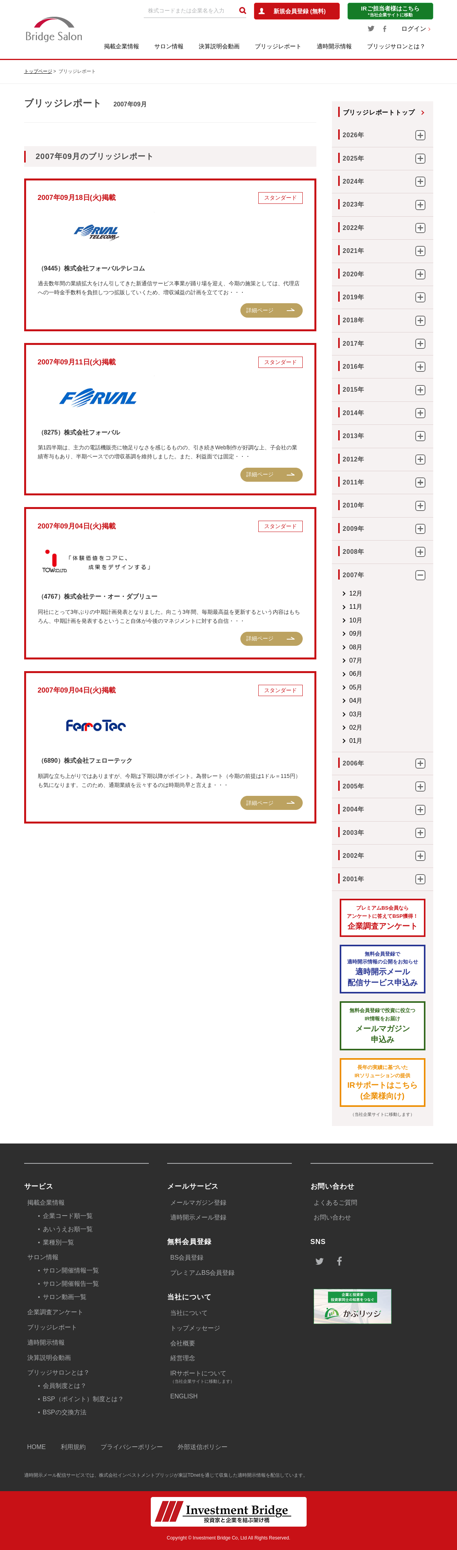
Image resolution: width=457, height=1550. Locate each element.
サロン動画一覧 (64, 1297)
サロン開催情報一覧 (71, 1270)
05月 (356, 687)
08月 (356, 647)
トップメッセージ (195, 1328)
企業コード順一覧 (68, 1215)
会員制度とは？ (64, 1385)
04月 (356, 700)
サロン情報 (169, 46)
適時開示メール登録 (198, 1217)
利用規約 (73, 1447)
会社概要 (182, 1343)
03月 (356, 714)
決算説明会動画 (219, 46)
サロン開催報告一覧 (71, 1283)
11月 (356, 606)
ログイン (413, 28)
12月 (356, 593)
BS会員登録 (186, 1257)
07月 (356, 660)
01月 (356, 740)
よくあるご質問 (335, 1202)
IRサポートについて (231, 1377)
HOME (36, 1447)
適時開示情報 (334, 46)
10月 (356, 620)
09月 (356, 633)
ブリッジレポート (278, 46)
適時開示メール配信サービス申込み (382, 968)
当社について (189, 1313)
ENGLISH (184, 1396)
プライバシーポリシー (132, 1447)
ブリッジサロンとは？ (396, 46)
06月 (356, 673)
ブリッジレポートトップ (379, 112)
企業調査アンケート (382, 917)
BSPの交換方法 (64, 1412)
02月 (356, 727)
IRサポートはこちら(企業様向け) (382, 1082)
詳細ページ (259, 310)
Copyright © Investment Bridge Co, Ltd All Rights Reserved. (228, 1538)
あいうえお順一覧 (68, 1229)
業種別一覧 (58, 1242)
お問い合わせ (332, 1217)
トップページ (38, 71)
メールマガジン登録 (198, 1202)
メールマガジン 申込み (382, 1025)
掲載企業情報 (121, 46)
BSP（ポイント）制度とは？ (83, 1399)
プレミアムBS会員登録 (202, 1272)
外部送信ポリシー (203, 1447)
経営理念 (182, 1358)
